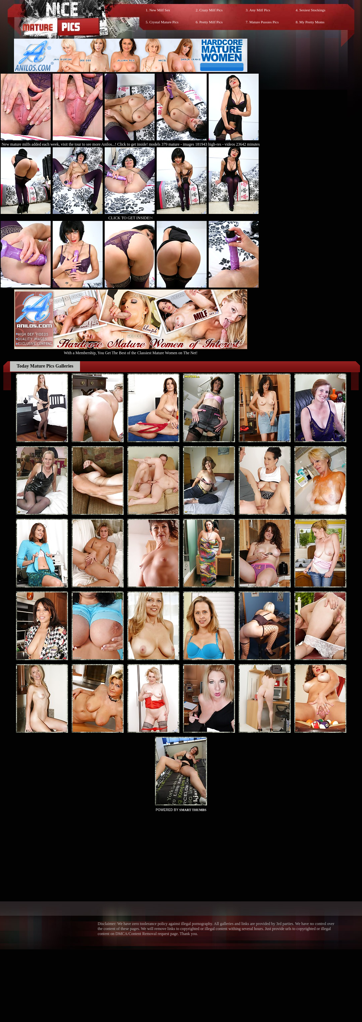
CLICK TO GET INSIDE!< (130, 218)
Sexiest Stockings (312, 10)
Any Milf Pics (259, 10)
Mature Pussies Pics (264, 22)
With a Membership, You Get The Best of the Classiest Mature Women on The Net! (130, 350)
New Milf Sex (159, 10)
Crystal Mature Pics (163, 22)
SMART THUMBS (192, 810)
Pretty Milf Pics (211, 22)
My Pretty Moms (311, 22)
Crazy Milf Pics (211, 10)
